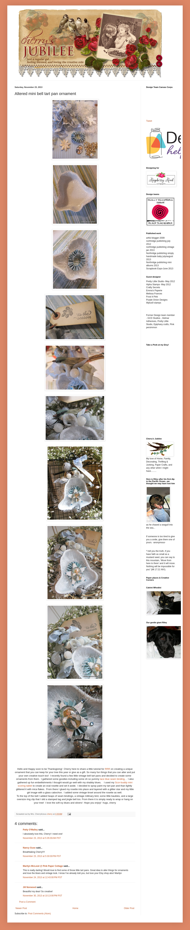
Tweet (149, 121)
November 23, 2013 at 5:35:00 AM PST (42, 838)
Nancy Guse (29, 848)
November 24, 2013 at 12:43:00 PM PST (42, 877)
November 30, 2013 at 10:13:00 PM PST (42, 895)
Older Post (129, 908)
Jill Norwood (29, 887)
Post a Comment (27, 902)
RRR (107, 769)
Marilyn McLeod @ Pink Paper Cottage (43, 866)
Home (75, 908)
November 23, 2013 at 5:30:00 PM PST (42, 856)
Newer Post (21, 908)
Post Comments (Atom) (39, 913)
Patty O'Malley (30, 829)
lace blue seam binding (112, 779)
